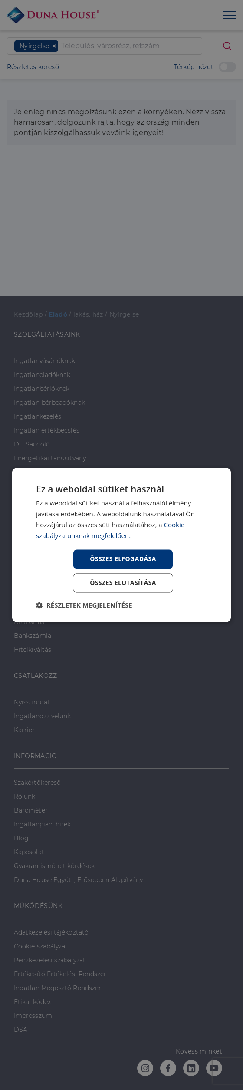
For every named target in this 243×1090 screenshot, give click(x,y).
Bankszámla (32, 636)
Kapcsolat (29, 852)
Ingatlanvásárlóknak (45, 361)
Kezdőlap (28, 314)
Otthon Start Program (48, 538)
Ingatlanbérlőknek (41, 389)
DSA (20, 1030)
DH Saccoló (32, 444)
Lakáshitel (29, 594)
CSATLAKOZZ (35, 676)
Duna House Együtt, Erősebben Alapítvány (78, 880)
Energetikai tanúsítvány (50, 458)
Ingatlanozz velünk (42, 716)
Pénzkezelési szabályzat (49, 960)
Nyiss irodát (32, 702)
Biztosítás (29, 622)
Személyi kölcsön (40, 608)
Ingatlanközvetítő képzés (52, 472)
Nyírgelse (124, 314)
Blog (21, 838)
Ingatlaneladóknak (42, 375)
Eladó (58, 314)
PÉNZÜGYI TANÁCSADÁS (54, 512)
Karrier (24, 730)
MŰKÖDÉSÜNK (38, 906)
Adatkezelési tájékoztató (51, 932)
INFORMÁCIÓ (35, 756)
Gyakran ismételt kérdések (54, 866)
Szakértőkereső (37, 782)
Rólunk (24, 796)
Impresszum (33, 1016)
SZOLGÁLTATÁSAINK (47, 334)
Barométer (31, 810)
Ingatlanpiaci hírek (42, 824)
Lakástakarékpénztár (45, 580)
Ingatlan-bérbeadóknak (49, 402)
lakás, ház (88, 314)
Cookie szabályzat (41, 946)
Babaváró (28, 566)
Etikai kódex (32, 1002)
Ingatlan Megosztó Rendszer (57, 988)
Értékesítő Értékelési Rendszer (60, 974)
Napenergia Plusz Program (55, 486)
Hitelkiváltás (32, 650)
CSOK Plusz (32, 552)
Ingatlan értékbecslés (46, 430)
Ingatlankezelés (37, 416)
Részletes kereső (33, 67)
